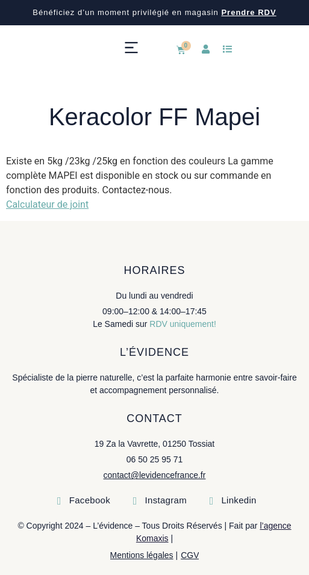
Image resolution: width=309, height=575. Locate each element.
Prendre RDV (248, 12)
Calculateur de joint (47, 204)
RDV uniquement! (182, 324)
